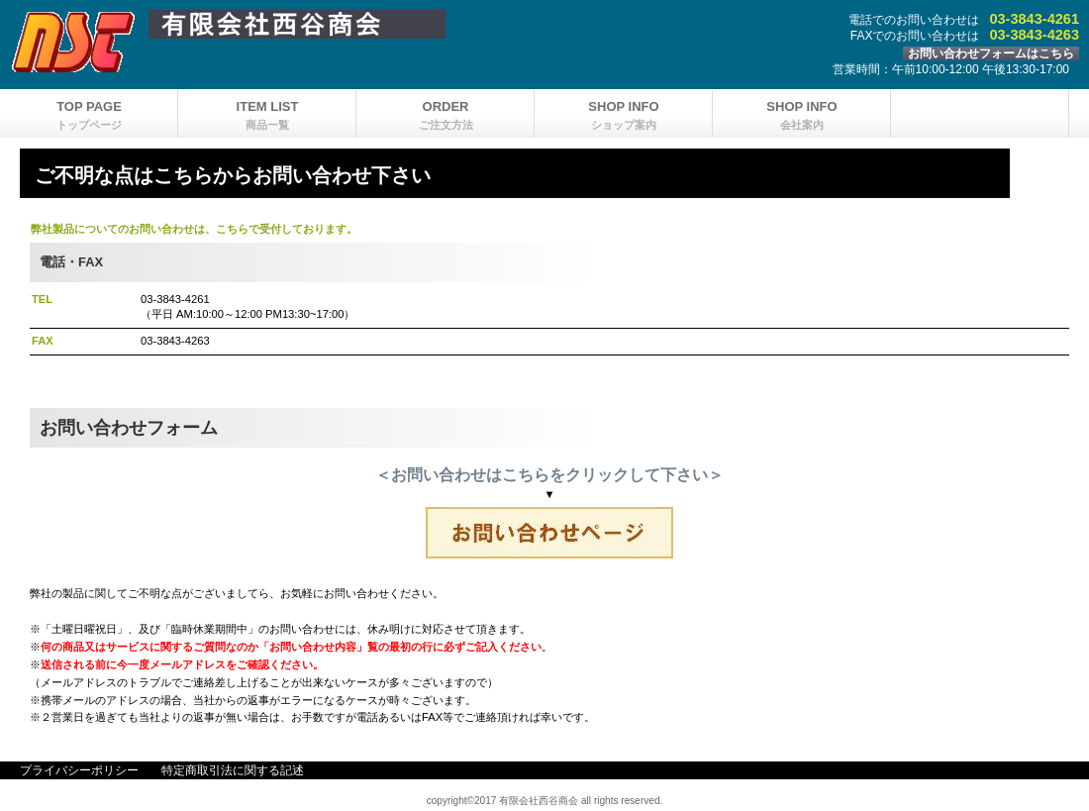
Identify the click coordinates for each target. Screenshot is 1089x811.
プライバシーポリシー (79, 770)
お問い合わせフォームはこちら (991, 53)
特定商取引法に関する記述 (232, 770)
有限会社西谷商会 (425, 25)
